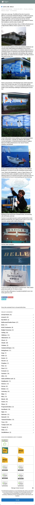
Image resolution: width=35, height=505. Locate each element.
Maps (2, 394)
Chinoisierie (4, 337)
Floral (3, 368)
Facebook (4, 297)
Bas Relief (4, 319)
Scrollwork (4, 409)
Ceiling (3, 332)
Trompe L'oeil (5, 424)
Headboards (4, 381)
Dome (3, 355)
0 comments (13, 10)
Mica (2, 396)
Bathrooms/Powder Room (8, 322)
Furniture (3, 373)
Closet (3, 340)
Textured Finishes (6, 419)
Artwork (3, 317)
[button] (33, 488)
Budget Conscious (6, 330)
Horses (3, 386)
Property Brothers (6, 406)
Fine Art (3, 360)
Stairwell (3, 417)
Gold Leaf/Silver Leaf (7, 378)
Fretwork (3, 371)
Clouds (25, 9)
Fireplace (4, 363)
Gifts (2, 376)
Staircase (4, 414)
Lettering (30, 9)
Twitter (4, 299)
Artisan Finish (5, 314)
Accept (17, 500)
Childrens (4, 335)
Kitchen (3, 389)
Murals (3, 10)
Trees (3, 422)
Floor (2, 366)
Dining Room (4, 350)
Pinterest (10, 297)
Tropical (3, 427)
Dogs (2, 353)
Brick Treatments (6, 327)
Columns (3, 345)
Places (3, 404)
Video (3, 430)
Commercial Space (6, 348)
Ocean (7, 10)
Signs (2, 412)
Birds (2, 325)
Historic (3, 383)
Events (3, 358)
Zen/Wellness (5, 432)
